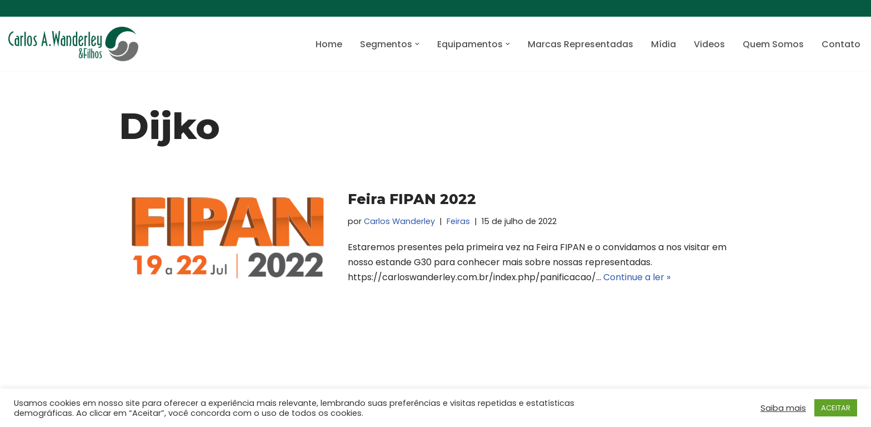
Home (329, 44)
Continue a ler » (636, 277)
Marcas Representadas (580, 44)
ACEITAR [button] (835, 408)
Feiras (458, 221)
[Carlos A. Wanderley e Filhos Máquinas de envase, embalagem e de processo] (73, 44)
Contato (841, 44)
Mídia (663, 44)
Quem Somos (773, 44)
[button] (417, 44)
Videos (709, 44)
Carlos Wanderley (399, 221)
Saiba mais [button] (783, 408)
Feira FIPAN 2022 (412, 199)
